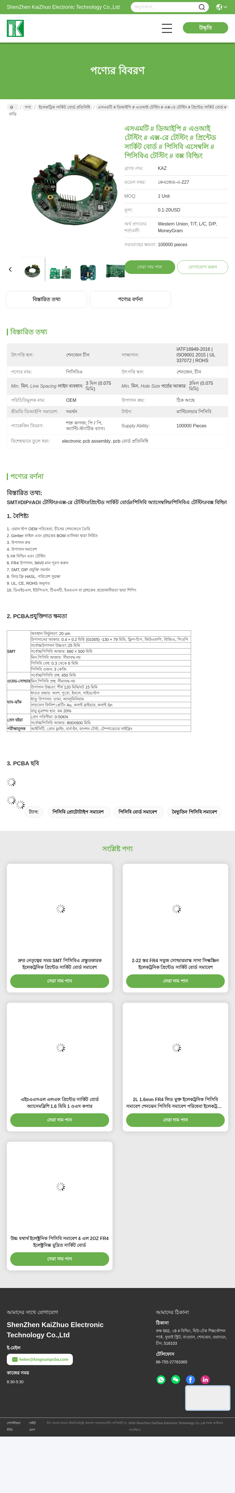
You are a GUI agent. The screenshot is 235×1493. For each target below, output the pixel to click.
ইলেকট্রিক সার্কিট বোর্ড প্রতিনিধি (64, 107)
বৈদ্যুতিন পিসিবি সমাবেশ (194, 812)
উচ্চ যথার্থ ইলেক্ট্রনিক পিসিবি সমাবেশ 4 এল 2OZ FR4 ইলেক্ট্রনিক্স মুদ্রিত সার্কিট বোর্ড (59, 1242)
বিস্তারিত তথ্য (46, 299)
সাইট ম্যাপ (32, 1426)
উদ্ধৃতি (205, 28)
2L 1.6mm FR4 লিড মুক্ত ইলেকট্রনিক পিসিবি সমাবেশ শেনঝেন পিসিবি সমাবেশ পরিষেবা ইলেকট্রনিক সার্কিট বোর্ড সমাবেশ (175, 1103)
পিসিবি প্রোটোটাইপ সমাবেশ (77, 812)
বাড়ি (12, 108)
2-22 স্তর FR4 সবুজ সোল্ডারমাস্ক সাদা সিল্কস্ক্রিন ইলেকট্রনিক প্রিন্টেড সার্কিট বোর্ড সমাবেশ (175, 964)
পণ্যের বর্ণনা (130, 299)
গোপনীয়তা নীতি (13, 1426)
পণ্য (28, 107)
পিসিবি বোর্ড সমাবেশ (137, 812)
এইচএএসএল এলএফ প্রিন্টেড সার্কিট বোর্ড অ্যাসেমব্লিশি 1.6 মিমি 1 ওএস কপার (60, 1103)
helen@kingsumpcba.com (39, 1359)
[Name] (201, 7)
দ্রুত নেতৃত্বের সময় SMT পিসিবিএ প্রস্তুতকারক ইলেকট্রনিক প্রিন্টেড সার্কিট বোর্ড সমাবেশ (59, 964)
